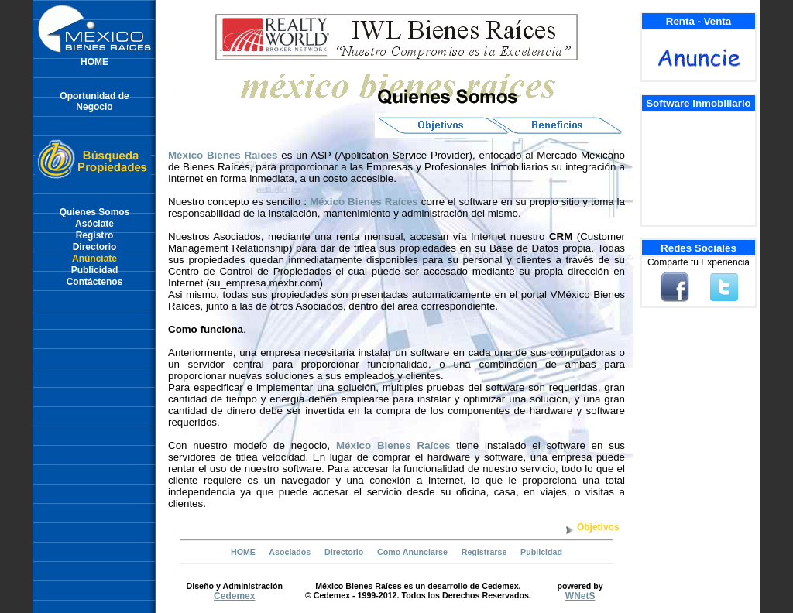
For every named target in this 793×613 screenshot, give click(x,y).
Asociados (289, 551)
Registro (95, 235)
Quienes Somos (95, 212)
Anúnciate (94, 258)
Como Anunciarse (411, 551)
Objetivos (598, 527)
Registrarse (483, 551)
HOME (94, 62)
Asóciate (94, 223)
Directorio (95, 246)
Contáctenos (95, 281)
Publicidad (94, 270)
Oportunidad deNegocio (94, 101)
